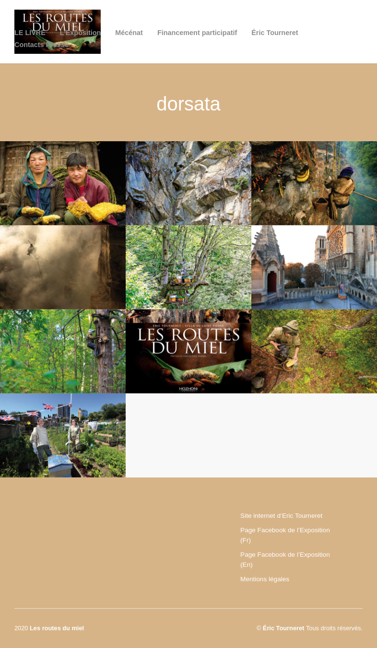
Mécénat (129, 33)
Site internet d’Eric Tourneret (281, 515)
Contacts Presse (41, 45)
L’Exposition (80, 33)
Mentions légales (264, 579)
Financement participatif (197, 33)
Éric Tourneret (274, 33)
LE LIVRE (30, 33)
